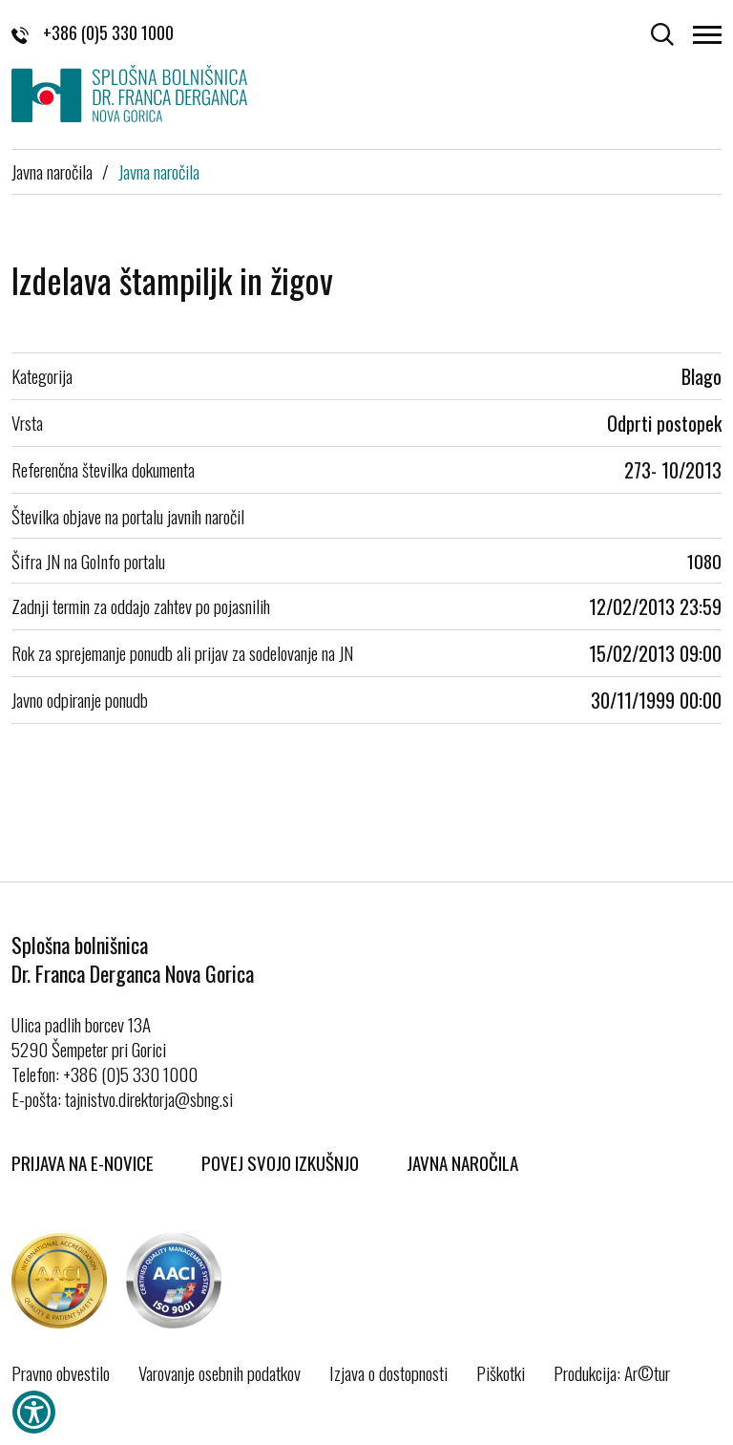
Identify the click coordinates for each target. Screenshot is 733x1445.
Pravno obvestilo (60, 1372)
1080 (704, 560)
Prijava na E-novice (82, 1162)
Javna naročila (52, 171)
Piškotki (500, 1372)
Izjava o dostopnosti (388, 1372)
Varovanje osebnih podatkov (219, 1372)
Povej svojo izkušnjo (280, 1162)
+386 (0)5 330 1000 (92, 32)
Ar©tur (647, 1372)
